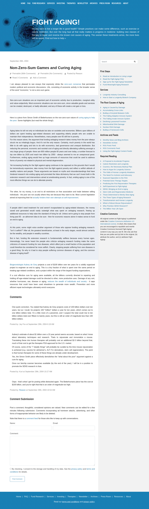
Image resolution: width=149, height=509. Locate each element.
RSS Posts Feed (109, 145)
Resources (116, 3)
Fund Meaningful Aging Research (116, 85)
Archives (94, 3)
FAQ (28, 3)
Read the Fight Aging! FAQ (113, 79)
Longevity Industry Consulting (114, 95)
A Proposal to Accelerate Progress (116, 161)
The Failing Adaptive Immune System (117, 116)
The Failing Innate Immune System (116, 119)
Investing (61, 3)
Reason (22, 390)
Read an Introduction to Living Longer (117, 76)
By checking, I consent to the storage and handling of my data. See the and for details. (52, 470)
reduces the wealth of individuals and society (67, 281)
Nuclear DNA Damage (111, 127)
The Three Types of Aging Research (117, 197)
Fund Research (38, 3)
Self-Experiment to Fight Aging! (115, 186)
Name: (12, 423)
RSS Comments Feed (111, 148)
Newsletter (82, 3)
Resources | (119, 497)
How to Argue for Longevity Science (117, 169)
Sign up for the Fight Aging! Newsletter (118, 82)
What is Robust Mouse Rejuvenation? (117, 203)
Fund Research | (38, 497)
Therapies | (72, 497)
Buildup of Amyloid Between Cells (116, 113)
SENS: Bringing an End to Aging (115, 189)
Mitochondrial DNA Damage (113, 124)
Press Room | (107, 497)
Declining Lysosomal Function (114, 121)
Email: (55, 423)
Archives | (95, 497)
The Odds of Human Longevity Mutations (119, 172)
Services (51, 3)
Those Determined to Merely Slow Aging (118, 195)
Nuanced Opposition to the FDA (115, 178)
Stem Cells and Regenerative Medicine (118, 192)
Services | (51, 497)
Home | (20, 497)
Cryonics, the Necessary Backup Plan (117, 167)
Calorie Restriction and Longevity (116, 164)
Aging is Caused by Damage (114, 107)
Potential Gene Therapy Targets (115, 181)
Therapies (71, 3)
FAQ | (27, 497)
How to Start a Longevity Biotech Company (119, 97)
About (125, 3)
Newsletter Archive (110, 143)
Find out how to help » (55, 38)
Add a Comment (39, 78)
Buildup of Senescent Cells (113, 130)
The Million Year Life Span (113, 209)
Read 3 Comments (20, 78)
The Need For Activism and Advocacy (117, 175)
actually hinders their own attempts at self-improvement (55, 198)
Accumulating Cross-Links (113, 110)
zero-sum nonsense (72, 84)
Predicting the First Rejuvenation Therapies (119, 183)
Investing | (62, 497)
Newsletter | (84, 497)
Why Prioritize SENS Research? (115, 206)
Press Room (104, 3)
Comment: (14, 433)
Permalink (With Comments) (24, 74)
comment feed (32, 418)
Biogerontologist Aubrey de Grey (23, 265)
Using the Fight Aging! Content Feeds (117, 151)
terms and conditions (70, 502)
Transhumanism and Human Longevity (118, 200)
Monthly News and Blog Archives (115, 140)
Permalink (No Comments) (51, 74)
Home (23, 3)
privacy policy (76, 469)
